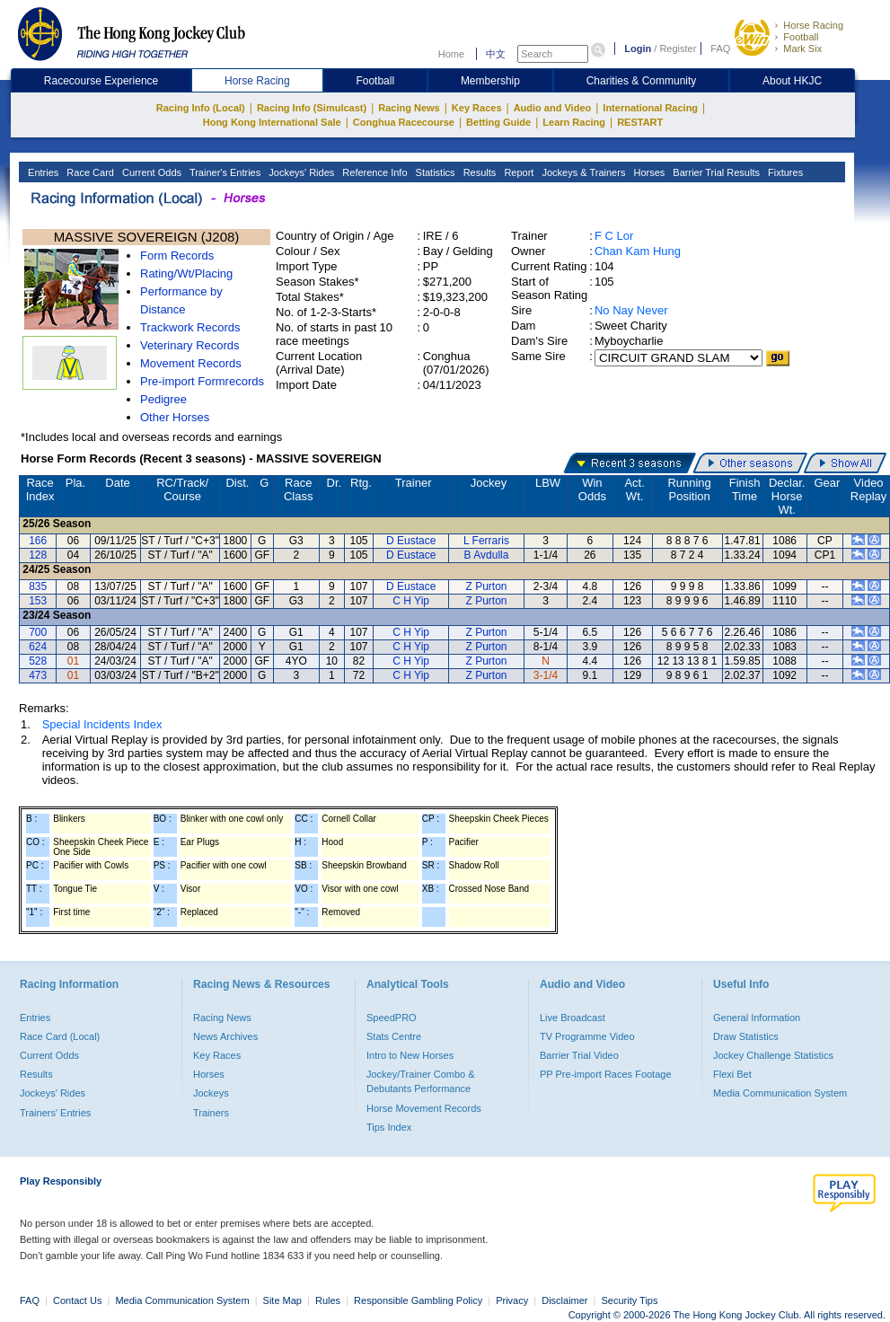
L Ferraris (486, 540)
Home (451, 53)
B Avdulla (486, 555)
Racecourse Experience (101, 81)
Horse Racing (813, 25)
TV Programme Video (587, 1036)
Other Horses (174, 417)
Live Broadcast (572, 1017)
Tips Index (388, 1127)
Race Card (89, 172)
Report (517, 172)
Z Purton (486, 586)
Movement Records (191, 363)
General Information (756, 1017)
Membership (490, 81)
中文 (496, 53)
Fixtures (784, 172)
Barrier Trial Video (579, 1055)
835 (38, 586)
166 (38, 540)
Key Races (477, 107)
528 (38, 661)
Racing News (408, 107)
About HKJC (792, 81)
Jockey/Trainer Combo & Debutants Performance (420, 1081)
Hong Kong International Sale (272, 122)
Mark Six (802, 48)
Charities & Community (641, 81)
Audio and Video (553, 107)
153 (38, 601)
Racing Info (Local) (200, 107)
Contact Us (77, 1300)
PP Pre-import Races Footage (606, 1074)
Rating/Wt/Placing (186, 273)
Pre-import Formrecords (202, 381)
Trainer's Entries (223, 172)
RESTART (640, 122)
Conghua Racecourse (403, 122)
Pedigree (163, 399)
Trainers (211, 1112)
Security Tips (630, 1300)
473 (38, 675)
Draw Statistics (746, 1036)
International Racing (650, 107)
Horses (647, 172)
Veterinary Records (190, 345)
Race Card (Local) (60, 1036)
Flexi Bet (732, 1074)
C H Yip (410, 601)
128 (38, 555)
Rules (329, 1300)
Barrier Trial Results (715, 172)
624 (38, 646)
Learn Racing (573, 122)
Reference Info (373, 172)
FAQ (720, 48)
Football (800, 36)
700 (38, 632)
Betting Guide (498, 122)
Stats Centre (393, 1036)
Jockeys (211, 1093)
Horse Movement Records (423, 1108)
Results (479, 172)
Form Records (177, 255)
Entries (41, 172)
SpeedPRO (391, 1017)
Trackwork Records (190, 327)
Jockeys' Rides (300, 172)
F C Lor (614, 235)
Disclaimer (564, 1300)
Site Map (282, 1300)
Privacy (512, 1300)
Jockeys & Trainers (582, 172)
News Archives (225, 1036)
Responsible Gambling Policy (418, 1300)
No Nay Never (631, 310)
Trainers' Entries (55, 1112)
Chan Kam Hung (638, 251)
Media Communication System (780, 1093)
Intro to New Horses (410, 1055)
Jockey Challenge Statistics (773, 1055)
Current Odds (150, 172)
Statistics (434, 172)
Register (677, 48)
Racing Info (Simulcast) (311, 107)
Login (637, 48)
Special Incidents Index (102, 724)
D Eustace (411, 540)
